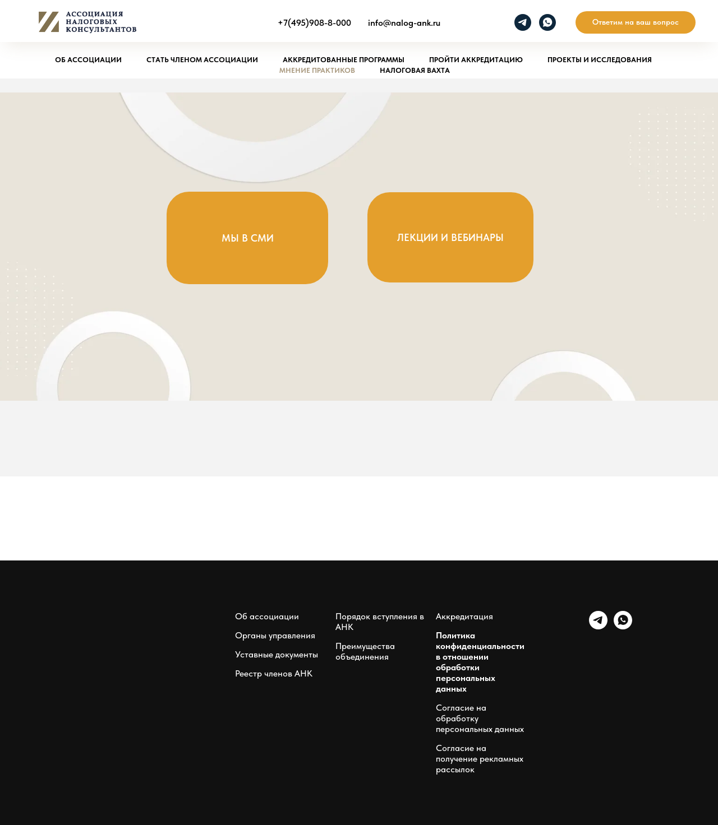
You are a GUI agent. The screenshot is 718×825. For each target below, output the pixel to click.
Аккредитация (464, 616)
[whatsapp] (547, 22)
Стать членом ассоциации (202, 59)
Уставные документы (276, 654)
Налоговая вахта (415, 70)
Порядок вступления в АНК (379, 621)
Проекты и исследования (599, 59)
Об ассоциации (88, 59)
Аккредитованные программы (343, 59)
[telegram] (522, 22)
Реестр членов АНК (273, 673)
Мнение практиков (317, 70)
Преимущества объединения (365, 651)
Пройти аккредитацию (476, 59)
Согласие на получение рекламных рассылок (479, 759)
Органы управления (275, 635)
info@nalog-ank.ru (404, 22)
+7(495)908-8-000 (314, 22)
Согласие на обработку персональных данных (480, 718)
